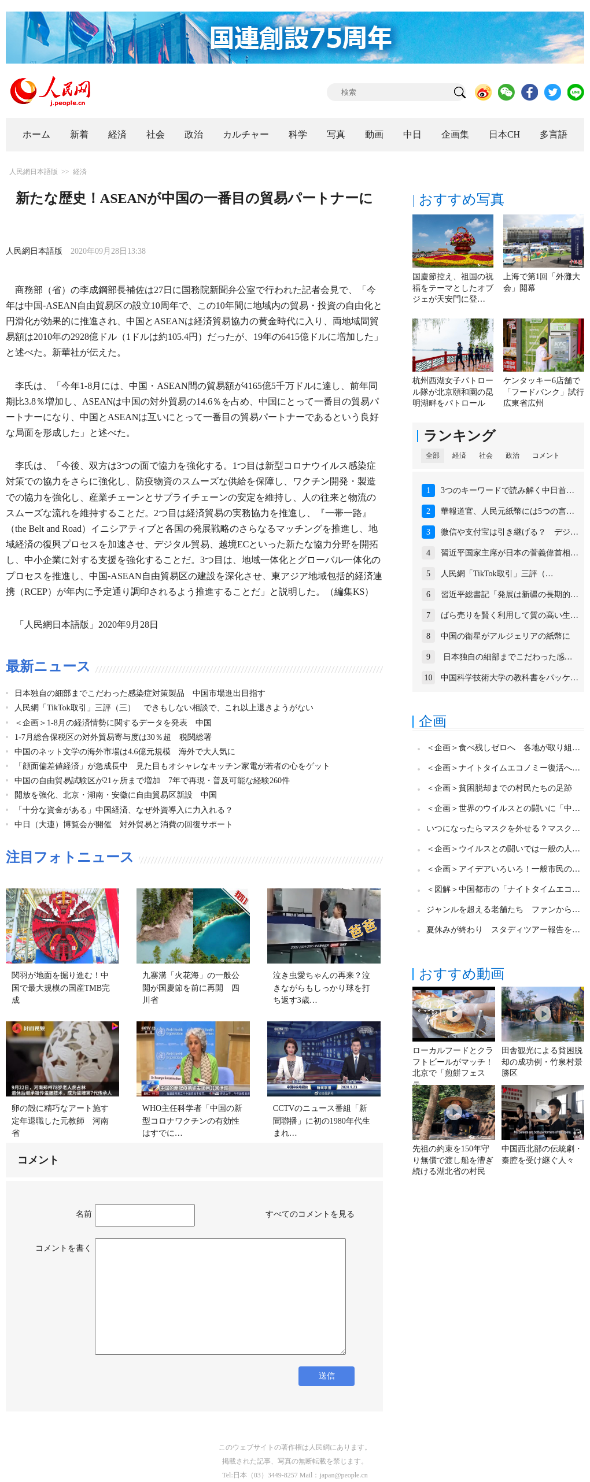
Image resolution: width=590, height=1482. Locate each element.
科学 (298, 134)
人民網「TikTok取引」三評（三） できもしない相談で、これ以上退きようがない (164, 707)
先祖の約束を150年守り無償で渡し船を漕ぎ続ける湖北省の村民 (452, 1160)
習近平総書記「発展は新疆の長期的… (509, 594)
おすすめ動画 (461, 973)
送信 (327, 1376)
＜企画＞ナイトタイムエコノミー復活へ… (503, 768)
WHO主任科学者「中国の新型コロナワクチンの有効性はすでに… (192, 1121)
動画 (374, 134)
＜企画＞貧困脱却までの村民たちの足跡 (499, 788)
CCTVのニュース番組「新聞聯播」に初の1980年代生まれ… (321, 1121)
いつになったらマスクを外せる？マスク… (503, 828)
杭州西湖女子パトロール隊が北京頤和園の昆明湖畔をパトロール (452, 391)
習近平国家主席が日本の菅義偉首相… (509, 553)
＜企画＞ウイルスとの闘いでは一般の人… (503, 848)
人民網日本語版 (33, 172)
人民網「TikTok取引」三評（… (497, 573)
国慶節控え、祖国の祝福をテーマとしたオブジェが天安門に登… (452, 287)
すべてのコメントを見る (310, 1214)
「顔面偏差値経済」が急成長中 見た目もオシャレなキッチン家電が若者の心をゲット (172, 766)
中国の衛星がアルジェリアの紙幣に (505, 636)
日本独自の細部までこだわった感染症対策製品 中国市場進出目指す (140, 693)
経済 (117, 134)
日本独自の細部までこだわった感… (507, 657)
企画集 (455, 134)
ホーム (36, 134)
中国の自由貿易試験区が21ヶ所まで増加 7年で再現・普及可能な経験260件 (152, 780)
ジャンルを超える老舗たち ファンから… (503, 909)
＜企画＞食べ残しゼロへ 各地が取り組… (503, 747)
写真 (336, 134)
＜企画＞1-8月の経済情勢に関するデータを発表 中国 (113, 722)
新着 (79, 134)
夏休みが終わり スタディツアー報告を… (503, 929)
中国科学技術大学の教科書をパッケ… (509, 677)
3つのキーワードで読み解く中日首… (507, 490)
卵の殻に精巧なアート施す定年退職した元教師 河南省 (60, 1121)
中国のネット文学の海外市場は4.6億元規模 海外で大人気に (124, 751)
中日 (412, 134)
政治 (194, 134)
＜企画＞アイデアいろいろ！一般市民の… (503, 869)
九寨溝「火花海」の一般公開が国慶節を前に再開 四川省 (190, 988)
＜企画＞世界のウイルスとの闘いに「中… (503, 808)
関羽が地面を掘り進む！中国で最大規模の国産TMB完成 (61, 988)
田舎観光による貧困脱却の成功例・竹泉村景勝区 (542, 1061)
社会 (155, 134)
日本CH (504, 134)
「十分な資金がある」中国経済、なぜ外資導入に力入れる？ (123, 810)
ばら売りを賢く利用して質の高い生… (509, 615)
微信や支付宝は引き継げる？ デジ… (509, 532)
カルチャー (246, 134)
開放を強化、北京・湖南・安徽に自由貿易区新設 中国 (115, 795)
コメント (546, 455)
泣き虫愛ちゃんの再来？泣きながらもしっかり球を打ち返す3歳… (321, 988)
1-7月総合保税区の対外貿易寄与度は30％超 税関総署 (113, 737)
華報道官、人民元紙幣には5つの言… (507, 511)
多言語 (553, 134)
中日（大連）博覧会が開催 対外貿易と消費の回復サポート (123, 824)
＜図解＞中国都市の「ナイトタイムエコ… (503, 889)
